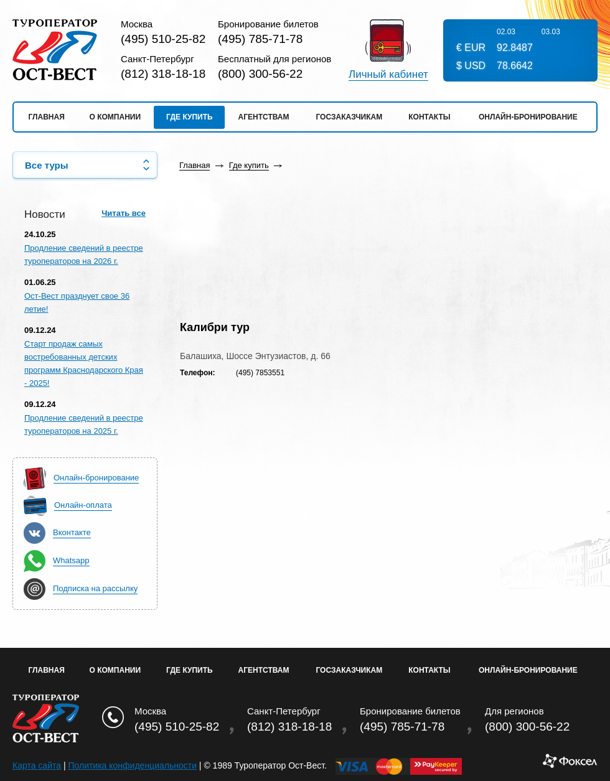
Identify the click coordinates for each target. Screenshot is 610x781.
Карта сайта (36, 765)
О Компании (115, 670)
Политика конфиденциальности (132, 765)
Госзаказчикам (349, 117)
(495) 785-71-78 (260, 38)
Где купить (189, 117)
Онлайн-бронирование (528, 117)
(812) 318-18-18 (163, 73)
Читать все (123, 213)
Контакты (429, 117)
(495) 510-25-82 (163, 38)
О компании (115, 117)
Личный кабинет (388, 74)
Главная (47, 117)
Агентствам (263, 117)
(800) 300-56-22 (260, 73)
